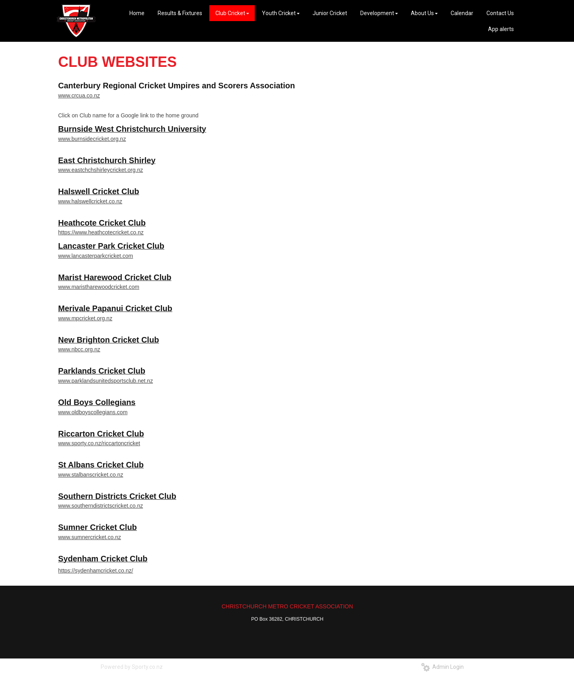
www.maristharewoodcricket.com (98, 287)
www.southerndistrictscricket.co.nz (100, 506)
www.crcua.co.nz (79, 95)
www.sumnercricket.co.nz (89, 537)
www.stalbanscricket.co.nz (90, 474)
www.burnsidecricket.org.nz (92, 139)
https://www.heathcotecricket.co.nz (101, 232)
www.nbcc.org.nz (79, 349)
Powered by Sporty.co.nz (132, 667)
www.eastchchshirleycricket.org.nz (100, 170)
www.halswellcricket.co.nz (90, 201)
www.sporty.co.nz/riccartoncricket (99, 443)
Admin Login (442, 667)
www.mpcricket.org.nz (85, 318)
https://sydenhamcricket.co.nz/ (95, 570)
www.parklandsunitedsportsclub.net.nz (105, 381)
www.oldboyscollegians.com (92, 412)
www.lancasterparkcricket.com (95, 256)
